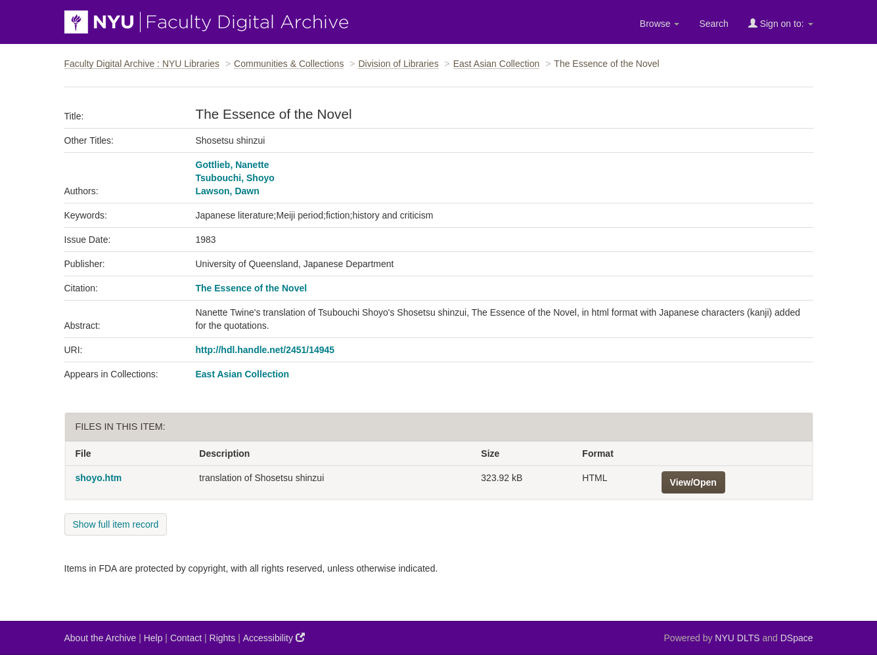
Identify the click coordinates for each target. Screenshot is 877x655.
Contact (186, 638)
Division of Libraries (398, 63)
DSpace (796, 638)
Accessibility (274, 637)
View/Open (693, 482)
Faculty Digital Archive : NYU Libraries (142, 63)
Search (713, 23)
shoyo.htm (99, 478)
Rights (223, 638)
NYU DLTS (737, 638)
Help (153, 638)
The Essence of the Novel (251, 288)
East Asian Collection (496, 63)
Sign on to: (780, 23)
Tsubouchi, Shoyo (235, 178)
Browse (660, 23)
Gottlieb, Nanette (232, 164)
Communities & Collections (289, 63)
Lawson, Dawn (227, 191)
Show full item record (116, 524)
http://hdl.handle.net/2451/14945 (265, 350)
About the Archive (100, 638)
